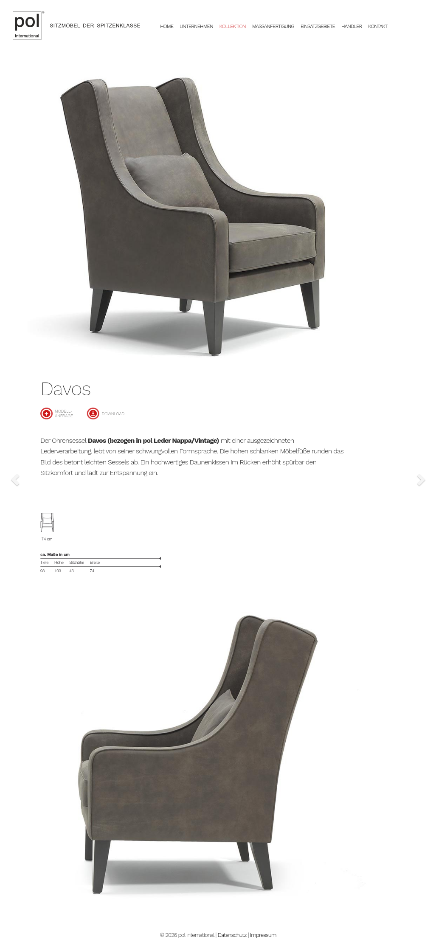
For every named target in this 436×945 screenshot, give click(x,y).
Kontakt (377, 26)
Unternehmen (196, 26)
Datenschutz (232, 935)
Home (170, 26)
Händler (351, 26)
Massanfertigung (273, 26)
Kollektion (232, 26)
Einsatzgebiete (318, 26)
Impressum (263, 935)
